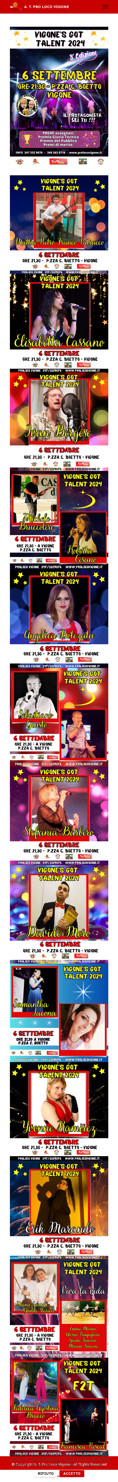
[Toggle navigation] (105, 7)
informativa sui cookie (56, 1470)
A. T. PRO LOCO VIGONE (46, 7)
